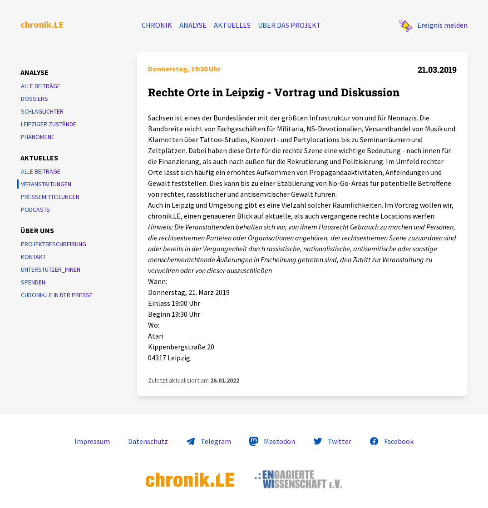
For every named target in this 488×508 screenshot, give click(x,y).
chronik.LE (42, 24)
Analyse (193, 25)
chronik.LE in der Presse (57, 295)
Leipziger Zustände (48, 124)
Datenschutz (148, 441)
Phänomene (37, 137)
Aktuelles (232, 25)
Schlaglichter (42, 111)
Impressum (92, 441)
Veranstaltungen (46, 184)
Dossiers (34, 99)
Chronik (157, 25)
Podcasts (35, 209)
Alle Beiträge (40, 86)
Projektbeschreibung (53, 244)
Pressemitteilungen (50, 197)
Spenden (33, 282)
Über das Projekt (289, 25)
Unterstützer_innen (50, 269)
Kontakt (33, 257)
